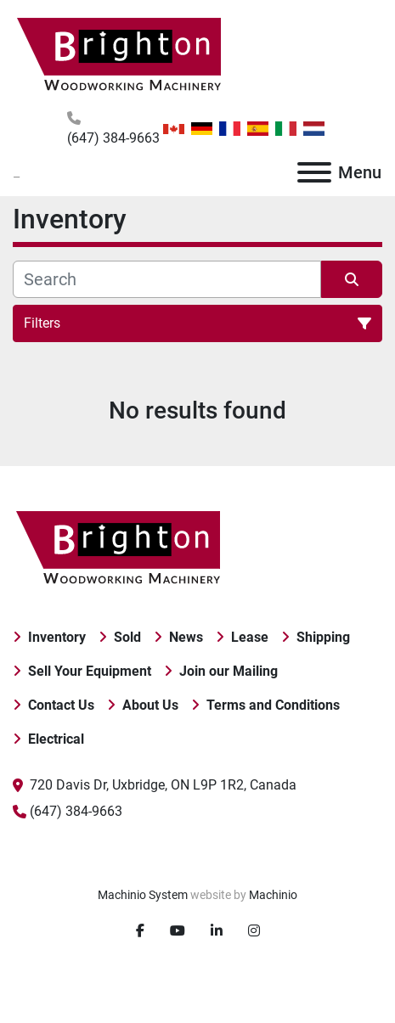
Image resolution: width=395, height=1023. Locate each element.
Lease (249, 637)
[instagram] (254, 931)
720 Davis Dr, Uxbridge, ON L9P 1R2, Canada (163, 785)
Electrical (56, 739)
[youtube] (177, 931)
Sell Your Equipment (89, 671)
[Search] (167, 279)
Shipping (323, 637)
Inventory (57, 637)
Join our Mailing (228, 671)
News (186, 637)
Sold (127, 637)
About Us (150, 705)
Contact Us (61, 705)
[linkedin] (217, 931)
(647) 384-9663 (113, 138)
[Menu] (314, 172)
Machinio (273, 895)
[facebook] (140, 931)
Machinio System (143, 895)
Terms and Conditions (273, 705)
